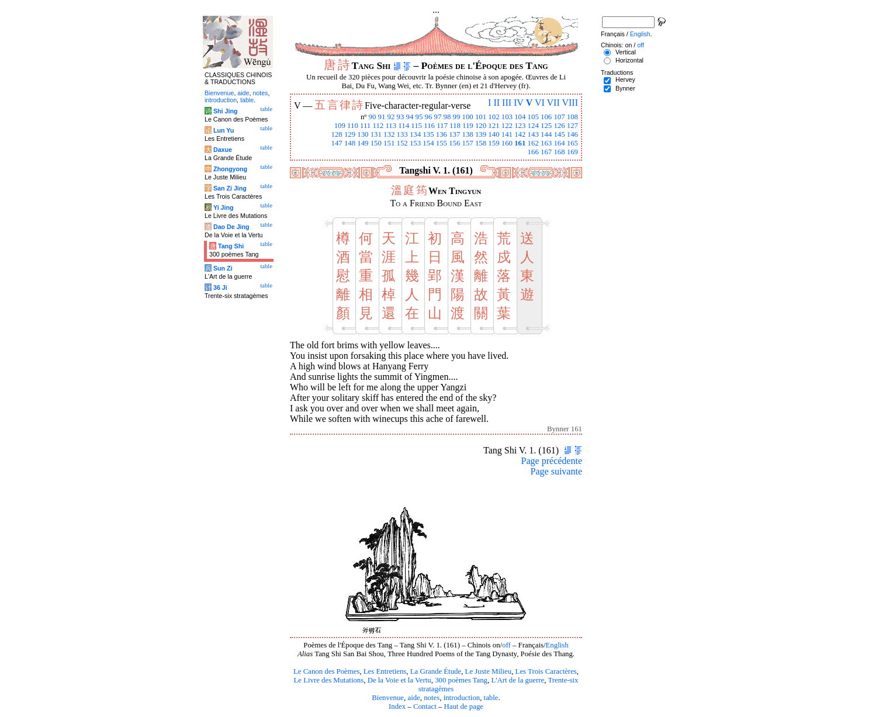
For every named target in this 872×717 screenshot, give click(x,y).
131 (376, 134)
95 (419, 117)
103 (507, 117)
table (491, 698)
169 (572, 152)
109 (339, 126)
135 (428, 134)
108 (572, 117)
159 (493, 143)
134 (415, 134)
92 (391, 117)
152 (402, 143)
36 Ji (220, 287)
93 (400, 117)
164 (559, 143)
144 (546, 134)
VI (540, 103)
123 (519, 126)
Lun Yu (223, 130)
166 (533, 152)
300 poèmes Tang (461, 680)
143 (533, 134)
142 (519, 134)
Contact (425, 706)
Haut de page (464, 706)
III (506, 103)
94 (410, 117)
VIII (570, 103)
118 (455, 126)
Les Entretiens (385, 671)
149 (362, 143)
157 (467, 143)
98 (447, 117)
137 (454, 134)
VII (553, 103)
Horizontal (629, 60)
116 (429, 126)
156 (454, 143)
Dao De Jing (231, 226)
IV (519, 103)
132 (389, 134)
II (496, 103)
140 (493, 134)
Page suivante (556, 471)
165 (572, 143)
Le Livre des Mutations (328, 680)
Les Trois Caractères (546, 671)
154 (428, 143)
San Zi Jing (230, 188)
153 (415, 143)
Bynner (625, 88)
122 (507, 126)
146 (572, 134)
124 (533, 126)
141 (507, 134)
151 (389, 143)
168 (559, 152)
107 (559, 117)
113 (390, 126)
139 (480, 134)
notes (432, 698)
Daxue (222, 149)
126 (559, 126)
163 (546, 143)
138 (467, 134)
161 (519, 143)
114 (403, 126)
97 (438, 117)
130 (362, 134)
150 (376, 143)
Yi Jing (223, 207)
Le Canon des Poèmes (326, 671)
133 (402, 134)
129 (349, 134)
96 (428, 117)
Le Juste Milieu (488, 671)
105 (533, 117)
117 (442, 126)
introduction (462, 698)
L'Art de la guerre (517, 680)
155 (441, 143)
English (557, 645)
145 (559, 134)
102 (493, 117)
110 (352, 126)
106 (546, 117)
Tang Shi (231, 246)
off (506, 645)
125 (546, 126)
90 (372, 117)
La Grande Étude (435, 671)
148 (349, 143)
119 (467, 126)
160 (507, 143)
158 (480, 143)
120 (480, 126)
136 (441, 134)
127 (572, 126)
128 (336, 134)
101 (480, 117)
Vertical (625, 52)
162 (533, 143)
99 (457, 117)
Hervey (625, 79)
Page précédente (551, 461)
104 (519, 117)
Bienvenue (388, 698)
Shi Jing (225, 111)
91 (382, 117)
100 (467, 117)
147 (336, 143)
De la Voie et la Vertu (399, 680)
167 (546, 152)
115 (416, 126)
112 (377, 126)
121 (493, 126)
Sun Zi (223, 268)
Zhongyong (230, 168)
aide (413, 698)
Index (397, 706)
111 (365, 126)
